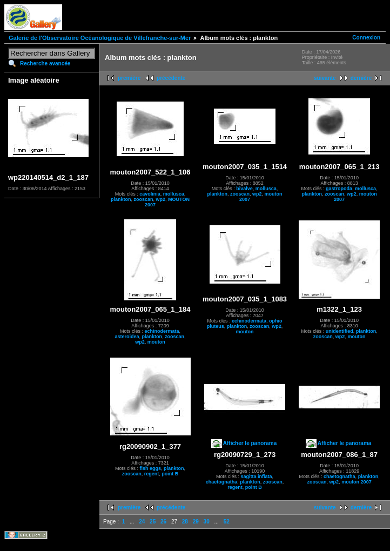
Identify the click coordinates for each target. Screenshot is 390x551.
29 (196, 522)
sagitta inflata (256, 476)
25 (153, 522)
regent (151, 473)
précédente (171, 78)
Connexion (366, 38)
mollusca (173, 194)
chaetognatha (222, 482)
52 (227, 522)
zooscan (143, 199)
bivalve (244, 188)
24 (142, 522)
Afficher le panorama (250, 443)
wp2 (161, 199)
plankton (121, 199)
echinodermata (161, 331)
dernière (361, 78)
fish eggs (150, 468)
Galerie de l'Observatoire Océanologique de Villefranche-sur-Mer (100, 38)
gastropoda (339, 188)
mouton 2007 (356, 482)
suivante (325, 78)
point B (170, 473)
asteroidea (127, 336)
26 (163, 522)
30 (207, 522)
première (129, 78)
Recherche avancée (45, 63)
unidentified (339, 331)
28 (185, 522)
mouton (156, 342)
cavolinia (149, 194)
